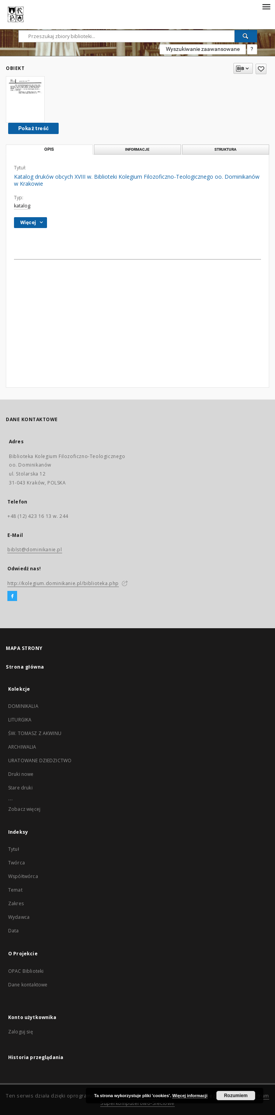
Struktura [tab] (225, 149)
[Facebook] (12, 596)
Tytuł (13, 849)
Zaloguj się (20, 1031)
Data (13, 930)
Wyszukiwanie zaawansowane (203, 49)
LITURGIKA (19, 719)
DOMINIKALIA (23, 706)
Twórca (16, 862)
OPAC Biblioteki (26, 971)
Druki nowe (21, 774)
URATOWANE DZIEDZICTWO (39, 760)
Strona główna (25, 667)
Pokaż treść (33, 128)
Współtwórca (23, 876)
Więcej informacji (189, 1095)
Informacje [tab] (137, 149)
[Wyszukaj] (246, 36)
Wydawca (19, 917)
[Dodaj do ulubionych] (261, 69)
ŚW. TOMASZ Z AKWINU (34, 733)
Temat (15, 890)
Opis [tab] (49, 149)
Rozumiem (236, 1095)
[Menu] (266, 6)
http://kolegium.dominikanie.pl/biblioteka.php (63, 583)
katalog (22, 205)
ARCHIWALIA (22, 747)
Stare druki (20, 787)
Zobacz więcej (24, 809)
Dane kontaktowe (27, 984)
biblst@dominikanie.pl (34, 549)
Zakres (16, 903)
